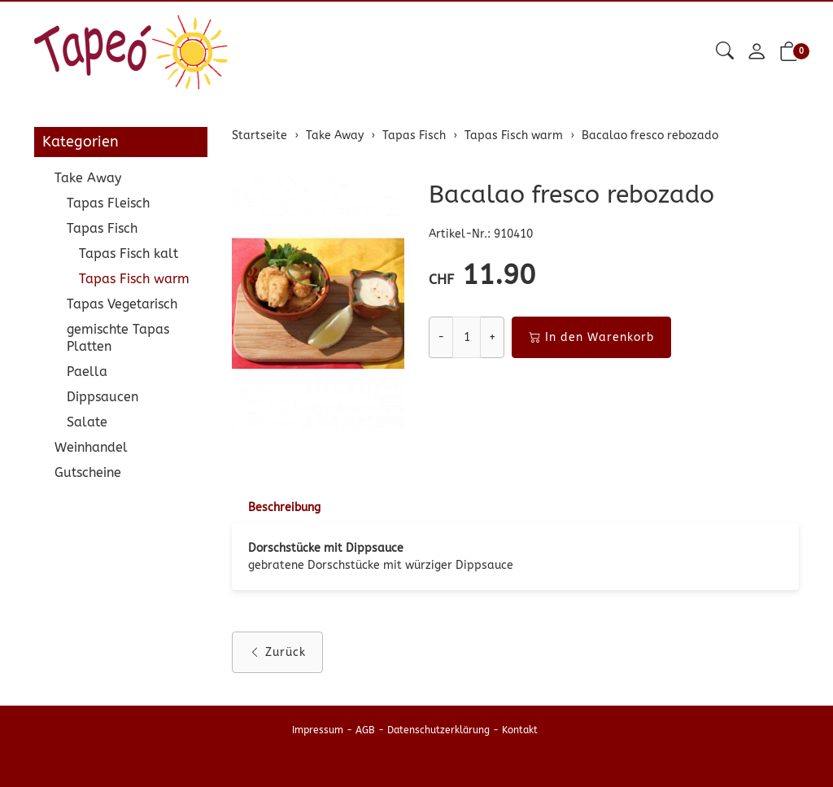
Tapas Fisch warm (134, 278)
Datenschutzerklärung (438, 730)
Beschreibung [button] (284, 507)
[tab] (276, 508)
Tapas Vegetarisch (122, 304)
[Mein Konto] (756, 52)
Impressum (317, 730)
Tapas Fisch (102, 228)
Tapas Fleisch (108, 203)
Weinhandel (91, 447)
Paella (87, 371)
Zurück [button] (277, 652)
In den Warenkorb (591, 337)
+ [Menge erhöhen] (492, 337)
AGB (365, 730)
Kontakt (520, 730)
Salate (87, 422)
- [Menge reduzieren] (441, 337)
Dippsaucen (102, 396)
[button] (725, 52)
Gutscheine (88, 472)
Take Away (88, 178)
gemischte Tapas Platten (118, 337)
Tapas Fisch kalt (128, 253)
